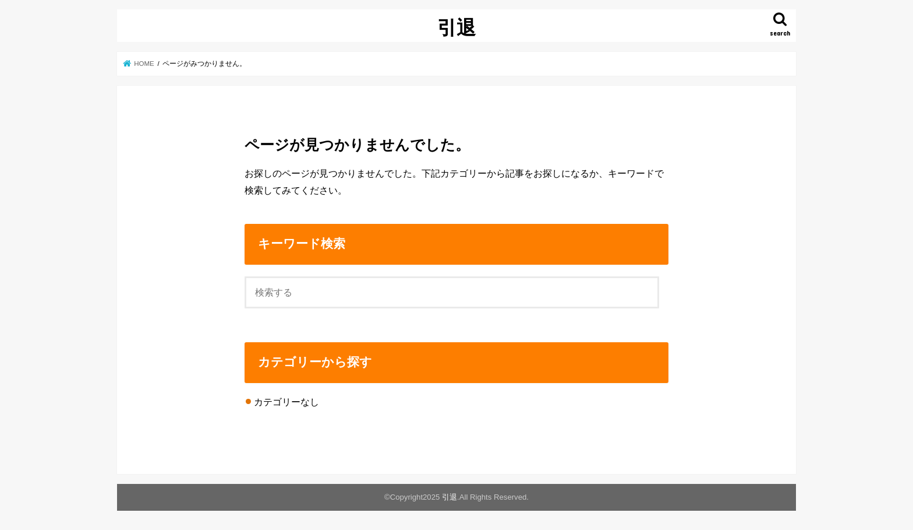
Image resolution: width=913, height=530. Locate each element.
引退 (456, 27)
